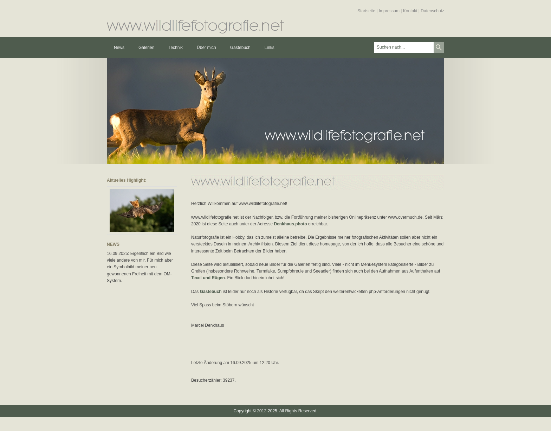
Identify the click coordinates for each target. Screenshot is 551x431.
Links (269, 47)
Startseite (366, 10)
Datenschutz (432, 10)
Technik (175, 47)
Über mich (206, 47)
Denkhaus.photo (290, 223)
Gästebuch (240, 47)
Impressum (389, 10)
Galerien (146, 47)
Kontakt (410, 10)
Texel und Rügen (208, 277)
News (119, 47)
